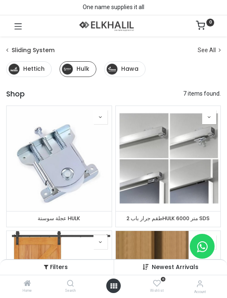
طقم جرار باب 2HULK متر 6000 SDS (168, 218)
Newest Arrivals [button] (175, 267)
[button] (100, 117)
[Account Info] (200, 283)
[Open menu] (113, 286)
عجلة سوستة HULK (59, 218)
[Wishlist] (157, 283)
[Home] (27, 284)
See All (209, 50)
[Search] (70, 284)
